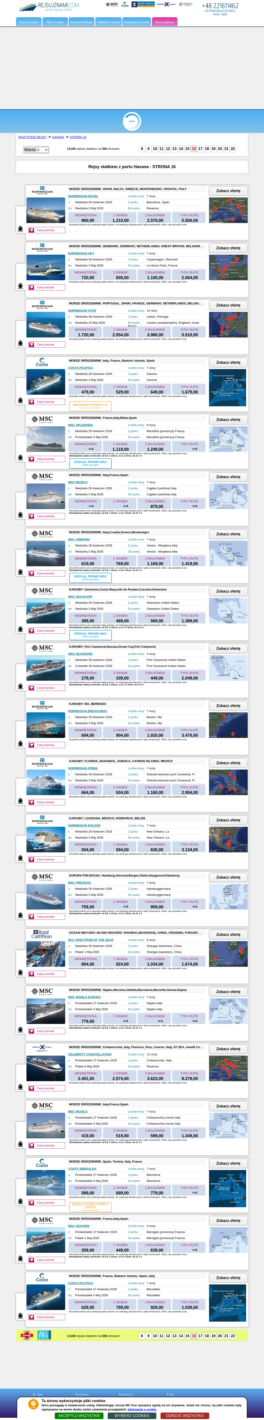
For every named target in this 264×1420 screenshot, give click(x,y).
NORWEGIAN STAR (82, 310)
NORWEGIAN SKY (81, 253)
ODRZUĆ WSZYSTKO (185, 1416)
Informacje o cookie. (142, 1409)
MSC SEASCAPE (80, 596)
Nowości (126, 1394)
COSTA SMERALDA (82, 1168)
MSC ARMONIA (79, 539)
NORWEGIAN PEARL (83, 196)
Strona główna (164, 22)
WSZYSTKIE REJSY (32, 137)
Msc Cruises (55, 22)
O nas (38, 1394)
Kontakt (82, 1394)
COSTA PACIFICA (80, 368)
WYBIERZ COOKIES (132, 1416)
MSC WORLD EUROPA (84, 997)
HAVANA (58, 137)
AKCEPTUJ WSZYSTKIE (79, 1416)
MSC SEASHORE (80, 654)
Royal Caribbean (81, 22)
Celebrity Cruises (108, 22)
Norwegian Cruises (136, 22)
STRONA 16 (78, 137)
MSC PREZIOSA (79, 882)
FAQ (170, 1394)
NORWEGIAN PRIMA (83, 768)
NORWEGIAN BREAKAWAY (87, 711)
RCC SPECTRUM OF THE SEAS (90, 940)
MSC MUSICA (78, 482)
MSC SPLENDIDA (80, 425)
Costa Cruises (28, 22)
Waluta (29, 150)
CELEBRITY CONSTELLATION (90, 1054)
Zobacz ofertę (228, 191)
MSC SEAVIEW (79, 1226)
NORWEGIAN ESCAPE (84, 825)
